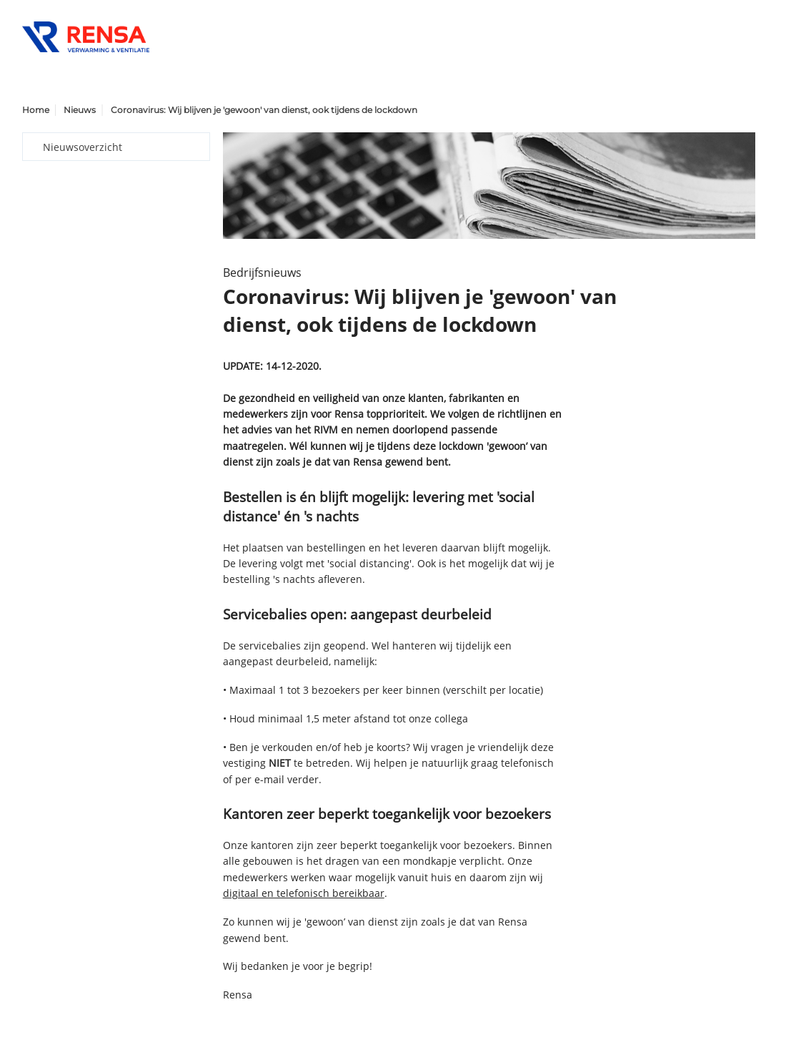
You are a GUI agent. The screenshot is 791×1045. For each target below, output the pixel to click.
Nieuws (80, 109)
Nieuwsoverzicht (82, 147)
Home (35, 109)
